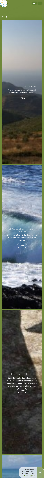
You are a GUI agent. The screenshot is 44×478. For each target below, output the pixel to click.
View (22, 98)
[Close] (40, 472)
